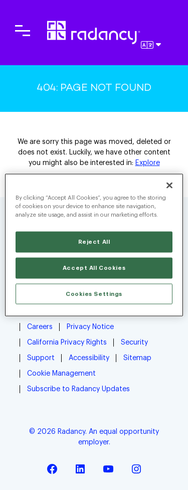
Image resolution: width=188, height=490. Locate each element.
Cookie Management (61, 373)
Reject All (94, 241)
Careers (40, 327)
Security (134, 342)
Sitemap (137, 358)
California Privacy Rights (67, 342)
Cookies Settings (94, 293)
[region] (94, 245)
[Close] (169, 185)
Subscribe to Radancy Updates (78, 389)
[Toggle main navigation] (22, 30)
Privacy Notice (90, 327)
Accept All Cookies (94, 267)
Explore (147, 163)
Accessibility (89, 358)
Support (41, 358)
